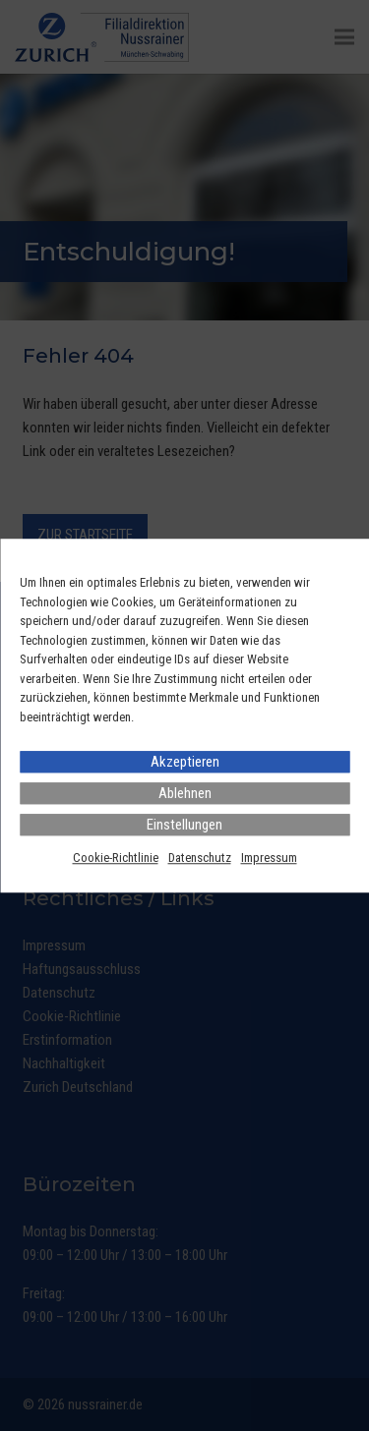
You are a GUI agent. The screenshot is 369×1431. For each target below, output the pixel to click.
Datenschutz (199, 857)
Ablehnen (185, 793)
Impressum (269, 857)
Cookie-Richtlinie (115, 857)
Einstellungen (184, 824)
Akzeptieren (185, 762)
